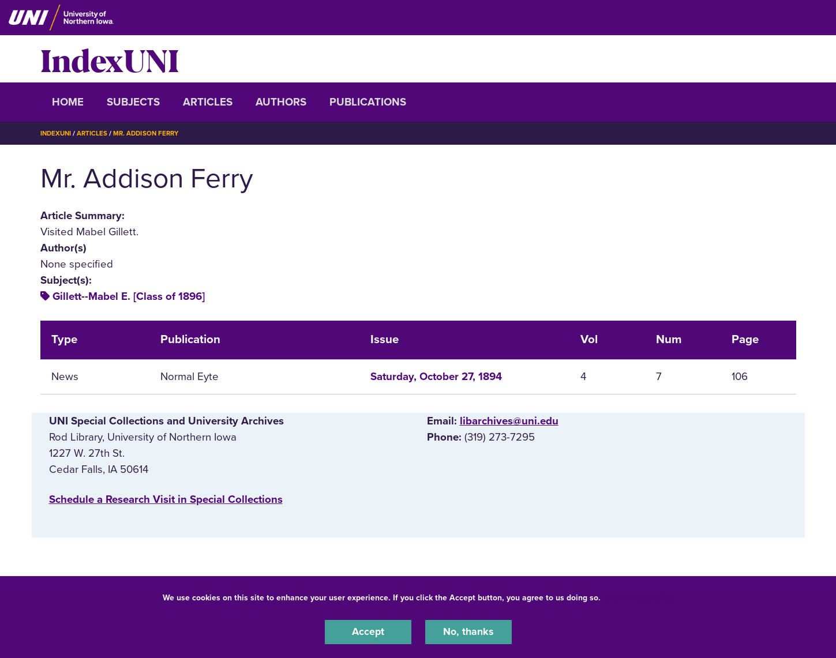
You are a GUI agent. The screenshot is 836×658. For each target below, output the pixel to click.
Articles (208, 102)
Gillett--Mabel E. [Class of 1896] (129, 296)
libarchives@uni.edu (509, 420)
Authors (281, 102)
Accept (368, 631)
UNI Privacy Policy (639, 596)
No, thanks (468, 631)
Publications (367, 102)
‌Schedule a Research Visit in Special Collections (166, 499)
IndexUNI (109, 58)
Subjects (133, 102)
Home (68, 102)
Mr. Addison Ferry (150, 133)
